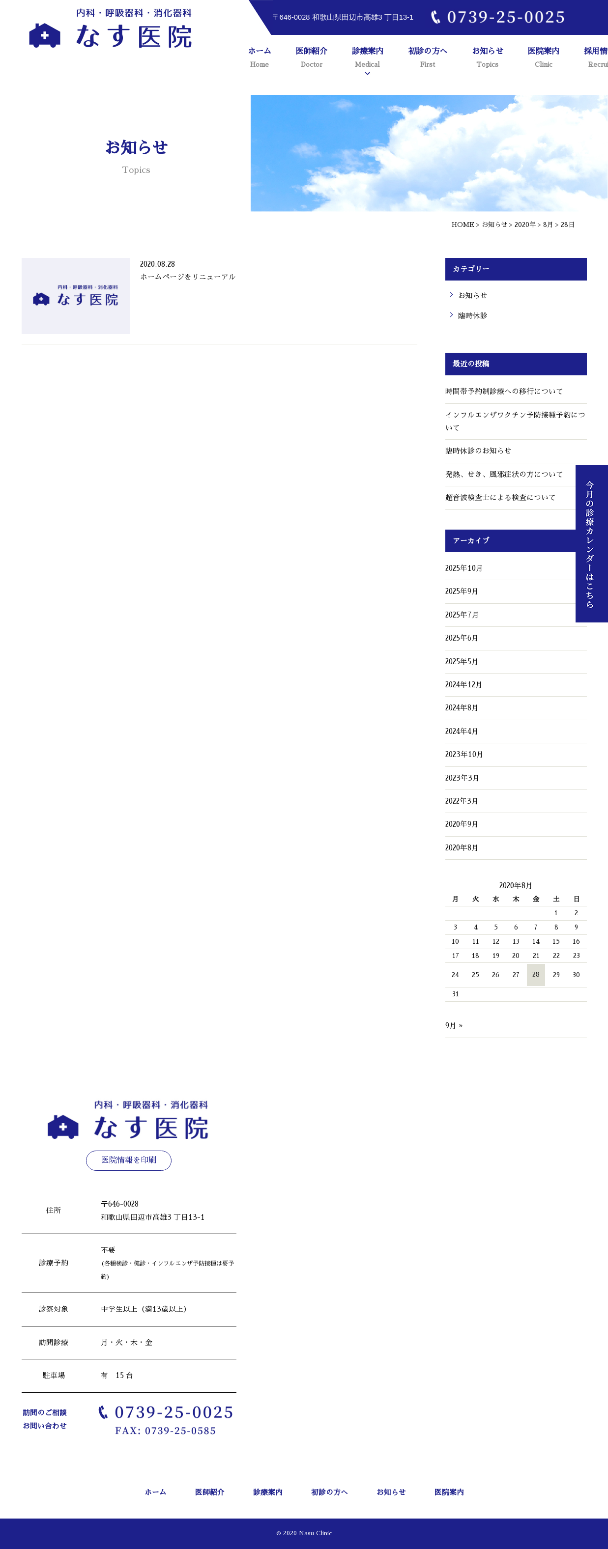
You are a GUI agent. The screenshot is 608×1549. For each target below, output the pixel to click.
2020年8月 (462, 848)
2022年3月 (462, 801)
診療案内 (367, 59)
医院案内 (543, 59)
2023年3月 (462, 778)
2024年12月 (464, 684)
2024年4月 (462, 731)
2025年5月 (462, 661)
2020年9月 (462, 824)
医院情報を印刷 (128, 1160)
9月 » (454, 1025)
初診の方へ (427, 59)
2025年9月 (462, 591)
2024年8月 (462, 707)
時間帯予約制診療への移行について (504, 391)
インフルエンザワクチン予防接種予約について (515, 421)
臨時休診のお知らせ (478, 451)
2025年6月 (462, 638)
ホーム (259, 59)
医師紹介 (311, 59)
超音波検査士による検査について (500, 497)
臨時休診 (473, 315)
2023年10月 (464, 754)
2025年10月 (464, 568)
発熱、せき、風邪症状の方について (504, 474)
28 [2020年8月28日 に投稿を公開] (536, 974)
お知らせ (487, 59)
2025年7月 (462, 615)
